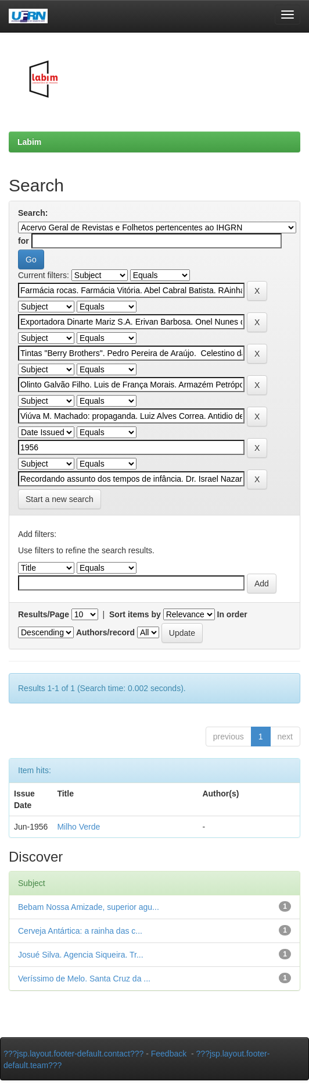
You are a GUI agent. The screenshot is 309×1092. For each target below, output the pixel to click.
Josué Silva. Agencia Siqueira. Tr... (80, 954)
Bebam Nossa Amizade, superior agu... (88, 907)
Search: (33, 213)
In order (232, 614)
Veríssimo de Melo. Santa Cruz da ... (84, 978)
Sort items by (135, 614)
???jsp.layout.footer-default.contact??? (73, 1053)
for (23, 241)
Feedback (168, 1053)
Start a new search (60, 499)
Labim (29, 142)
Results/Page (43, 614)
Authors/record (105, 632)
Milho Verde (78, 826)
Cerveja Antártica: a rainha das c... (80, 931)
